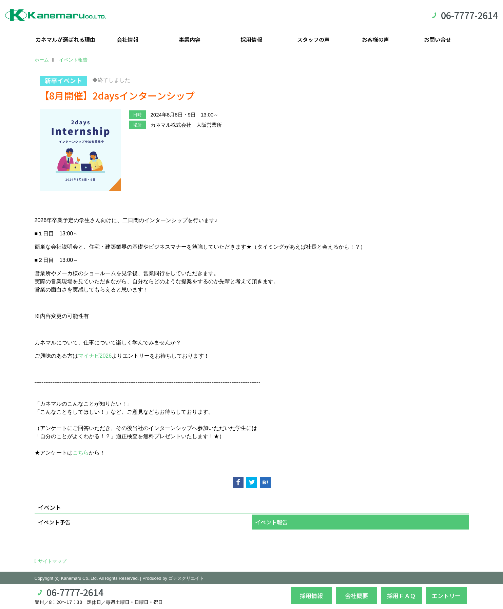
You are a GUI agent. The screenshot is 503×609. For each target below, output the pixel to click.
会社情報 (127, 39)
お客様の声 (375, 39)
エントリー (446, 595)
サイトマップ (52, 561)
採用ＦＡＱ (401, 595)
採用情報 (251, 39)
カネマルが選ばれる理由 (65, 39)
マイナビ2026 (95, 356)
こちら (81, 452)
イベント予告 (54, 522)
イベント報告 (271, 522)
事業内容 (189, 39)
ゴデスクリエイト (186, 578)
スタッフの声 (313, 39)
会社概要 (356, 595)
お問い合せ (437, 39)
